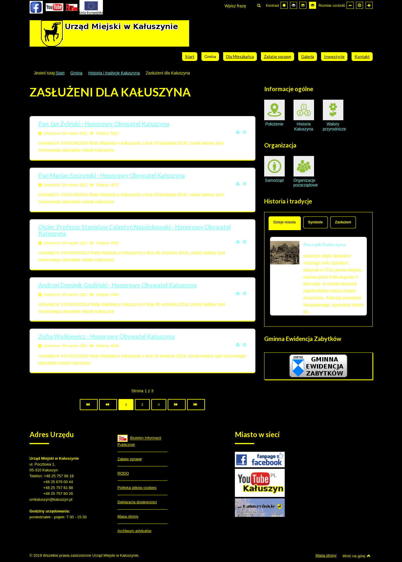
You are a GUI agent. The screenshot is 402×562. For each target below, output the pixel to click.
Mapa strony (128, 516)
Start (60, 73)
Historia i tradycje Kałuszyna (114, 73)
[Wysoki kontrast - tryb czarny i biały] (293, 5)
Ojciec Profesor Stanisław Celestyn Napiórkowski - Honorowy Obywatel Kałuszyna (134, 230)
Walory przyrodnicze (333, 115)
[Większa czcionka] (369, 5)
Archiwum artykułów (135, 531)
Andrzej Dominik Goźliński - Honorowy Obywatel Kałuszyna (117, 284)
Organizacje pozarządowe (304, 172)
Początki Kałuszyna (324, 244)
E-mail (244, 132)
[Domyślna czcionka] (359, 5)
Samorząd (274, 169)
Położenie (274, 113)
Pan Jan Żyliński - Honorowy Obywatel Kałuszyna (103, 123)
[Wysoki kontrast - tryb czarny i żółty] (302, 5)
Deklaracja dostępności (137, 502)
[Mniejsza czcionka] (350, 5)
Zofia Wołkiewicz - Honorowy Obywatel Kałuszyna (106, 336)
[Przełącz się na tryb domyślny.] (284, 5)
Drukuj (238, 132)
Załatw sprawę (130, 459)
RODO (123, 473)
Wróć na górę (356, 556)
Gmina (76, 73)
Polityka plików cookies (137, 487)
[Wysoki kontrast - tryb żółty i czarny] (312, 5)
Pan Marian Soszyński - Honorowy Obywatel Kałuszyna (111, 175)
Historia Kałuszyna (304, 115)
